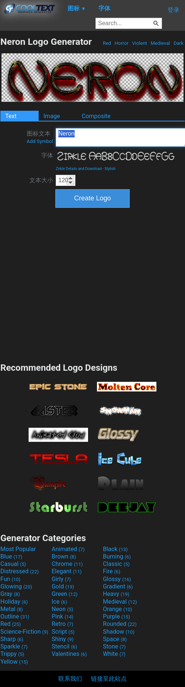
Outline (14, 616)
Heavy (116, 593)
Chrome (67, 563)
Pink (63, 616)
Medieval (160, 43)
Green (65, 593)
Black (115, 549)
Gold (63, 586)
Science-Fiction (24, 631)
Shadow (118, 631)
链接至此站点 (109, 678)
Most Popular (18, 549)
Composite (96, 116)
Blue (11, 556)
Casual (13, 563)
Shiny (63, 639)
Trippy (12, 653)
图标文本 (40, 137)
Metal (11, 609)
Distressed (19, 571)
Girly (61, 579)
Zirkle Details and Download (79, 169)
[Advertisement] (69, 284)
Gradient (118, 586)
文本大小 (41, 180)
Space (115, 639)
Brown (64, 556)
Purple (116, 616)
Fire (111, 571)
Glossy (117, 579)
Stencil (64, 646)
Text (10, 116)
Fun (10, 579)
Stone (114, 646)
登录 (173, 9)
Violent (139, 43)
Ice (59, 601)
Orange (117, 609)
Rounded (120, 623)
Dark (178, 43)
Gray (10, 593)
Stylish (110, 169)
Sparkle (13, 646)
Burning (117, 556)
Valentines (69, 653)
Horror (121, 43)
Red (106, 43)
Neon (62, 609)
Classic (116, 563)
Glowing (16, 586)
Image (51, 116)
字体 (47, 155)
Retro (62, 623)
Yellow (14, 661)
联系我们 (70, 678)
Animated (68, 549)
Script (63, 631)
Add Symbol (40, 141)
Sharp (11, 639)
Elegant (67, 571)
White (114, 653)
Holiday (14, 601)
